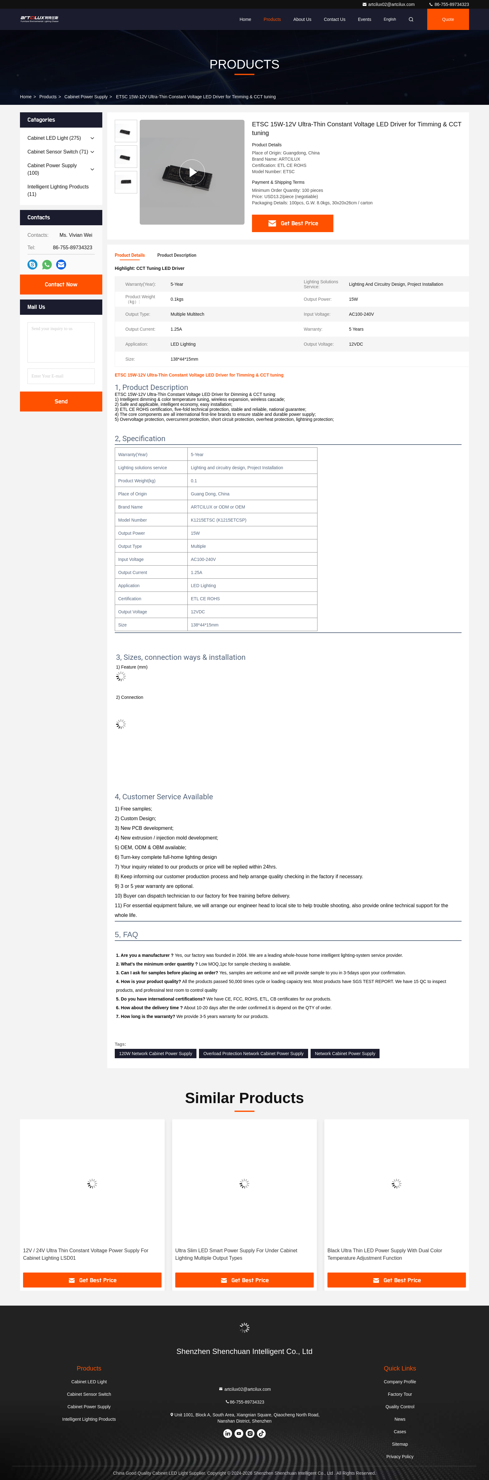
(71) (57, 151)
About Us (302, 19)
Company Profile (400, 1381)
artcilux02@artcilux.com (389, 4)
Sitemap (400, 1444)
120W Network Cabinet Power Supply (155, 1053)
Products (272, 19)
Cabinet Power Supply (86, 96)
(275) (54, 138)
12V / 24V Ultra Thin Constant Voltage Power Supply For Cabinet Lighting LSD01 (85, 1254)
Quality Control (399, 1406)
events (364, 19)
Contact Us (334, 19)
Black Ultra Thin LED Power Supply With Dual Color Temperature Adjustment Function (384, 1254)
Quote (448, 19)
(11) (58, 190)
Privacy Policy (400, 1456)
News (400, 1419)
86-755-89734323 (448, 4)
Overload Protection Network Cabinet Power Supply (253, 1053)
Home (245, 19)
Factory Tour (400, 1394)
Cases (400, 1431)
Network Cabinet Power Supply (345, 1053)
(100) (52, 169)
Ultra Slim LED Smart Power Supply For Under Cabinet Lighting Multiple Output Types (236, 1254)
